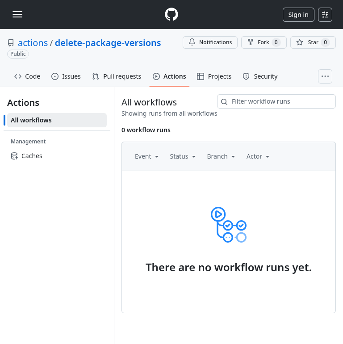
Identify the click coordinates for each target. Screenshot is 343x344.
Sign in (299, 14)
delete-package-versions (108, 43)
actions (33, 43)
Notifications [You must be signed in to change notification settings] (210, 42)
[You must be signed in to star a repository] (313, 42)
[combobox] (276, 101)
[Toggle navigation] (17, 14)
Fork (263, 42)
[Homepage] (171, 14)
